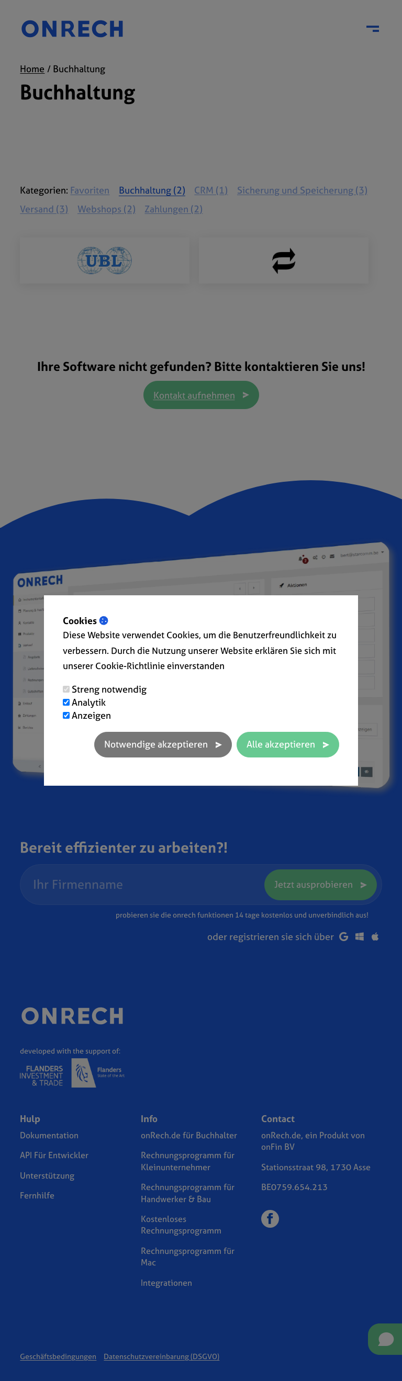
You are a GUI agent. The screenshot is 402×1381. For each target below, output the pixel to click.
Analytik (89, 702)
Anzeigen (91, 715)
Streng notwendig (109, 689)
